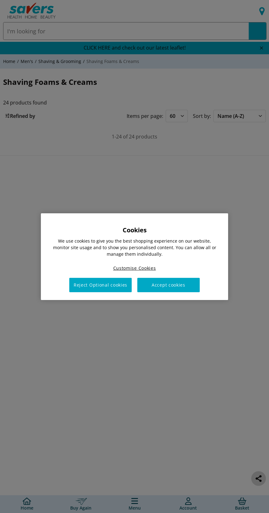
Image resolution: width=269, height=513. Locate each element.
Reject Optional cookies (100, 285)
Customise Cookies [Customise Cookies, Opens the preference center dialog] (134, 268)
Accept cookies (168, 285)
